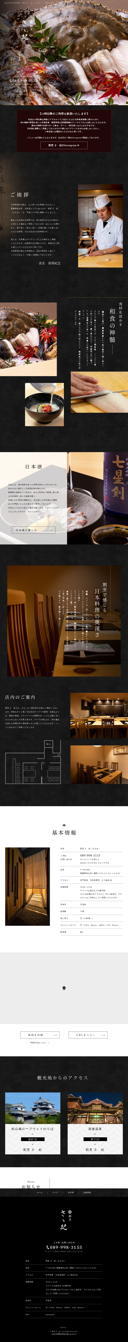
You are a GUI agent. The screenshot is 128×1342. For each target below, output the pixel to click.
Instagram (50, 1314)
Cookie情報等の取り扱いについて (64, 1334)
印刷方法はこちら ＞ (40, 1043)
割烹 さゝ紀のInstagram (64, 145)
